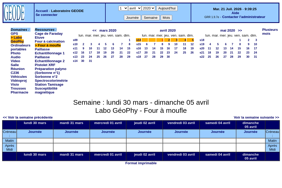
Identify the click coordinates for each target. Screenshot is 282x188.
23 (82, 56)
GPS (14, 34)
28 (121, 56)
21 (121, 52)
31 (90, 60)
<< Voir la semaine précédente (28, 117)
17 (90, 52)
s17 (138, 52)
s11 (75, 48)
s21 (202, 52)
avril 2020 (168, 30)
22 (128, 52)
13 (112, 48)
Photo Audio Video (16, 57)
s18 (138, 56)
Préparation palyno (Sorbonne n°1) (51, 71)
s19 (202, 44)
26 (104, 56)
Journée (35, 132)
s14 (75, 60)
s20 (202, 48)
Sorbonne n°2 (46, 77)
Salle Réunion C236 (18, 69)
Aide (235, 13)
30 (82, 60)
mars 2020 (107, 30)
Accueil (41, 11)
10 (90, 48)
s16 (138, 48)
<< (94, 30)
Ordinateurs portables (21, 47)
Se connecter (46, 15)
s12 (75, 52)
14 (121, 48)
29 (128, 56)
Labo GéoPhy (17, 39)
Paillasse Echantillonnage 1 (50, 51)
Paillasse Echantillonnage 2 (50, 59)
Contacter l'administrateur (243, 17)
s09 (75, 40)
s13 (75, 56)
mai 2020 (227, 30)
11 (98, 48)
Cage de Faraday (49, 34)
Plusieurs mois (270, 32)
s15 (138, 44)
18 (98, 52)
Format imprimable (141, 163)
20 (112, 52)
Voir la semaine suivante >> (256, 117)
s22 (202, 56)
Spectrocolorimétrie (51, 81)
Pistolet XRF (45, 65)
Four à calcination (50, 41)
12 (104, 48)
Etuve (39, 37)
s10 (75, 44)
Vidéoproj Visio (19, 82)
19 (104, 52)
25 (98, 56)
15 (128, 48)
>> (240, 30)
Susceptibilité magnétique (46, 90)
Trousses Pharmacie (19, 90)
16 (82, 52)
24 (90, 56)
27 (112, 56)
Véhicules (19, 77)
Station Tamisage (49, 84)
